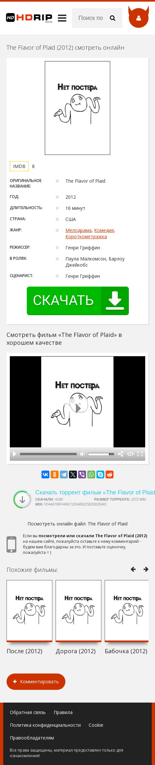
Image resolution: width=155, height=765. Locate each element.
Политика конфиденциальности (45, 725)
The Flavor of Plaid (108, 524)
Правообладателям (32, 738)
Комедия (104, 230)
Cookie (96, 725)
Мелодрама (78, 230)
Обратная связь (28, 712)
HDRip (26, 18)
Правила (63, 712)
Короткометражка (86, 236)
